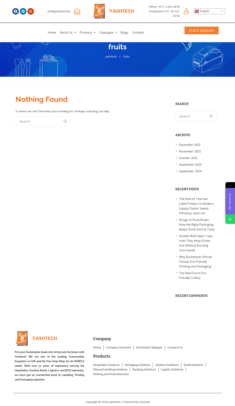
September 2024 (190, 171)
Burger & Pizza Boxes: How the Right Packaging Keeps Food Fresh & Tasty (197, 224)
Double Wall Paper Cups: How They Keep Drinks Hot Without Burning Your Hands (196, 243)
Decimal (145, 402)
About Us (54, 30)
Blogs (138, 30)
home (29, 30)
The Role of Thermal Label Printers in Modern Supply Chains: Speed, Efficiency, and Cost (196, 206)
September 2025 (190, 165)
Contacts (161, 30)
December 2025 (189, 145)
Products (83, 30)
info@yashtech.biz (59, 11)
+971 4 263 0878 (169, 6)
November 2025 (190, 151)
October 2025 (188, 158)
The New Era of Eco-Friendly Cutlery (193, 275)
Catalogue (112, 30)
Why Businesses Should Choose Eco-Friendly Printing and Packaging (195, 261)
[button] (54, 30)
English (202, 11)
